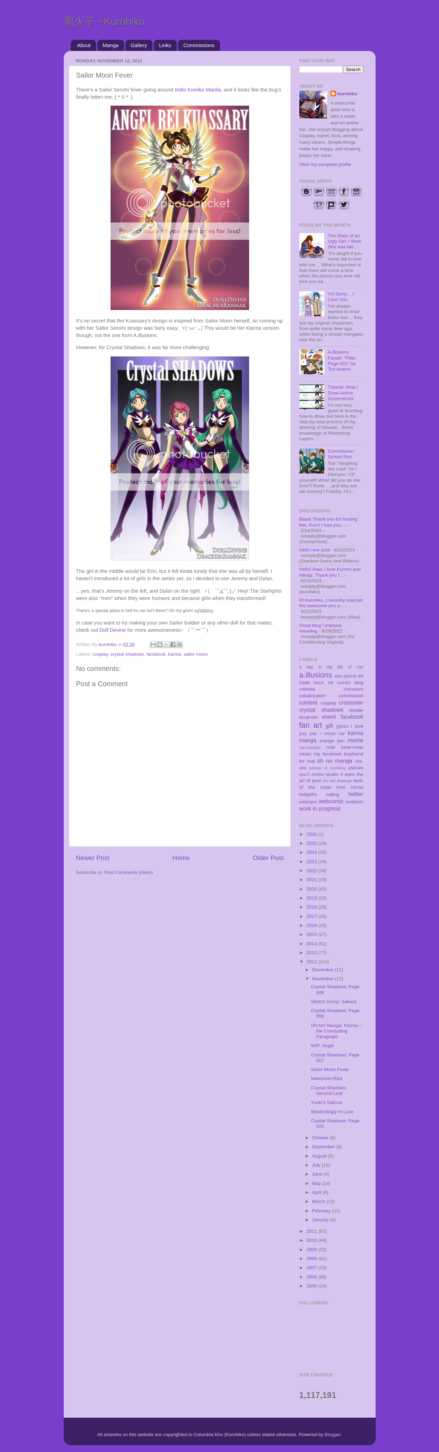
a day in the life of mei (331, 667)
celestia (307, 689)
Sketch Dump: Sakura (333, 1001)
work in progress (320, 808)
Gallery (139, 45)
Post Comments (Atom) (128, 872)
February (322, 1210)
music (305, 753)
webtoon (354, 801)
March (319, 1201)
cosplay (100, 654)
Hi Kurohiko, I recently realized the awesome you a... (331, 602)
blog (358, 682)
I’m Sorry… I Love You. (341, 296)
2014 (312, 943)
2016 (312, 925)
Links (165, 45)
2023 (312, 861)
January (321, 1219)
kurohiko (347, 93)
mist (330, 747)
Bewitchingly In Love (332, 1111)
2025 (312, 843)
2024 (312, 852)
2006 (312, 1277)
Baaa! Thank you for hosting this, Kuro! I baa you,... (328, 521)
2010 (312, 1240)
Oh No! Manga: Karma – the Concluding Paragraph (336, 1031)
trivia (340, 787)
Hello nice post (314, 549)
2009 (312, 1249)
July (317, 1165)
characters (353, 689)
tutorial (357, 787)
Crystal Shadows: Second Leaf (329, 1090)
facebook (156, 654)
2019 (312, 898)
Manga (110, 45)
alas (338, 676)
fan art (310, 725)
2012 (312, 961)
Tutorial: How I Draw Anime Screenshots (343, 392)
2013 (312, 952)
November (323, 978)
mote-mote (352, 747)
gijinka (342, 726)
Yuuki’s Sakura (326, 1102)
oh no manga (334, 761)
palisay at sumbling (327, 768)
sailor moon (196, 654)
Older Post (268, 857)
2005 (312, 1286)
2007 (312, 1267)
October (321, 1137)
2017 (312, 916)
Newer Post (93, 857)
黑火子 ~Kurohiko (104, 21)
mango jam (332, 740)
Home (181, 857)
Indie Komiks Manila (198, 89)
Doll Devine (112, 630)
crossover (351, 702)
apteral (349, 676)
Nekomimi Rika (326, 1078)
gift (329, 726)
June (318, 1174)
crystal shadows (127, 654)
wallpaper (308, 801)
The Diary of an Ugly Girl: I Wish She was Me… (344, 241)
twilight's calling (319, 794)
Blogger (333, 1434)
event (329, 717)
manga (308, 740)
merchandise (310, 747)
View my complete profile (325, 164)
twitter (355, 794)
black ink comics (332, 682)
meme (355, 740)
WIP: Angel (322, 1045)
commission (351, 695)
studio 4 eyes (340, 774)
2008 (312, 1258)
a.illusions (315, 675)
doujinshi (308, 717)
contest (308, 702)
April (317, 1192)
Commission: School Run (341, 454)
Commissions (198, 45)
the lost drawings (337, 781)
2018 (312, 907)
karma (174, 654)
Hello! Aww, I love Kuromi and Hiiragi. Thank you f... (330, 572)
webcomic (331, 801)
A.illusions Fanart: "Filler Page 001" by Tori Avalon (342, 360)
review (317, 774)
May (317, 1183)
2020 (312, 889)
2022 (312, 870)
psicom (356, 767)
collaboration (312, 695)
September (324, 1146)
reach (304, 774)
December (323, 969)
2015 (312, 934)
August (320, 1156)
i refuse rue (332, 733)
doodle (356, 710)
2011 (312, 1231)
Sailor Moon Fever (330, 1069)
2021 (312, 879)
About (83, 45)
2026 (312, 834)
